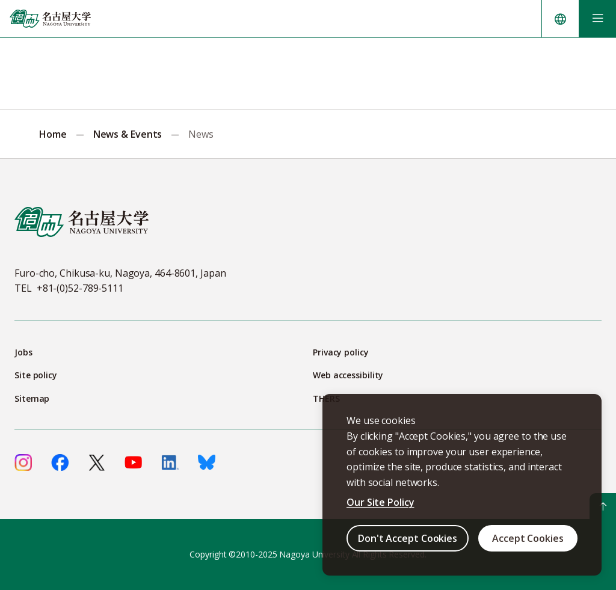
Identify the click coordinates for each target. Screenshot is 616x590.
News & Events (127, 134)
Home (53, 134)
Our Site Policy (380, 502)
